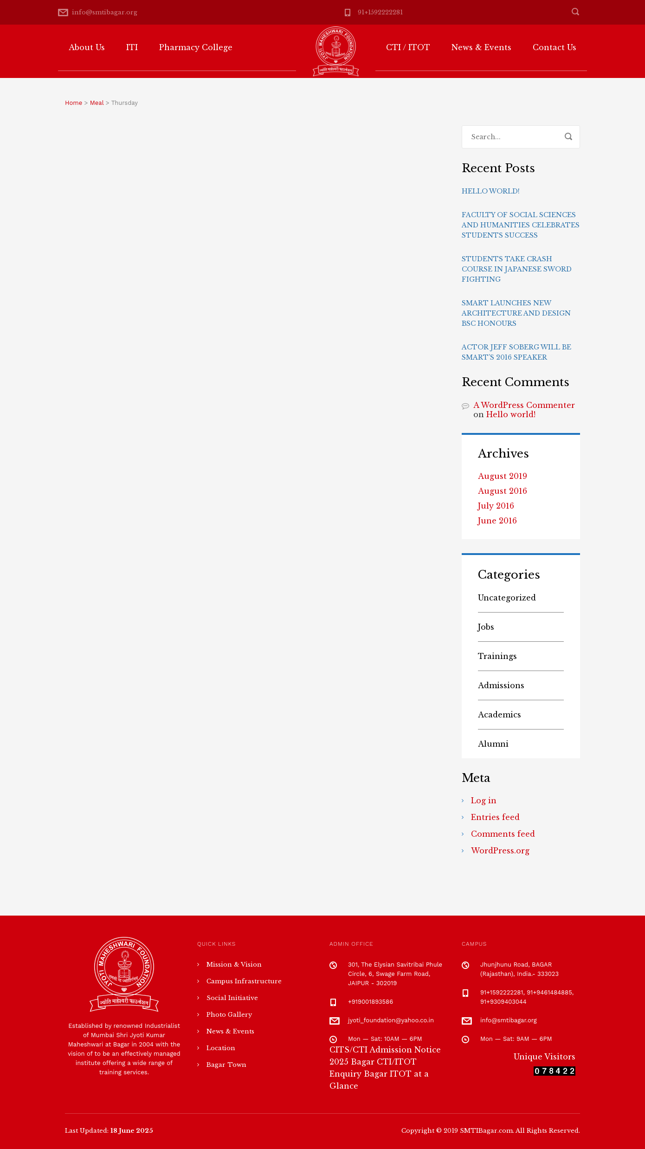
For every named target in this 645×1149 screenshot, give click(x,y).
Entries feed (495, 817)
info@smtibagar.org (104, 12)
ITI (132, 47)
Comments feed (503, 834)
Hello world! (491, 191)
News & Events (481, 47)
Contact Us (554, 47)
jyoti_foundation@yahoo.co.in (391, 1020)
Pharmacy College (195, 47)
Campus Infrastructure (244, 981)
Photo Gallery (229, 1015)
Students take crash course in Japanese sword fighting (517, 269)
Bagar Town (226, 1065)
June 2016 (497, 520)
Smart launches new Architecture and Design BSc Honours (516, 313)
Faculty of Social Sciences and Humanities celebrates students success (521, 225)
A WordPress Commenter (524, 405)
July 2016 (496, 505)
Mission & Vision (234, 964)
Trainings (497, 656)
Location (220, 1048)
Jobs (486, 627)
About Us (87, 47)
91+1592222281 (380, 12)
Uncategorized (507, 597)
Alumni (493, 744)
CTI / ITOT (408, 47)
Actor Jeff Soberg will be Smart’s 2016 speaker (516, 352)
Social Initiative (232, 998)
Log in (484, 800)
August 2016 (502, 491)
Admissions (501, 685)
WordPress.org (500, 850)
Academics (499, 714)
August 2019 (502, 476)
